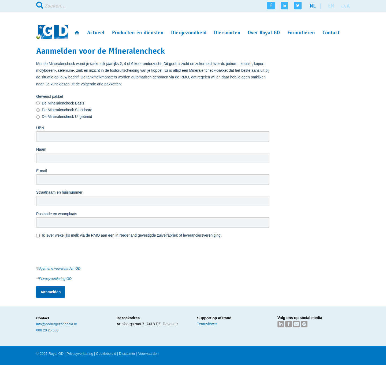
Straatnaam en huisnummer (59, 192)
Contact (331, 32)
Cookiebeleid (106, 354)
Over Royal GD (264, 32)
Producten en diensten (138, 32)
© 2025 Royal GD (50, 354)
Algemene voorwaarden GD (59, 268)
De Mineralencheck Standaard (64, 110)
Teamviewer (207, 324)
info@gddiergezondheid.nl (56, 324)
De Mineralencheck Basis (60, 103)
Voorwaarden (148, 354)
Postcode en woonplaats (56, 214)
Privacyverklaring (80, 354)
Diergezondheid (188, 32)
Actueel (96, 32)
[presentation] (77, 249)
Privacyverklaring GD (55, 279)
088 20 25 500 (47, 330)
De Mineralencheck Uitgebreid (64, 117)
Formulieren (301, 32)
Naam (41, 149)
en (331, 5)
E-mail (41, 171)
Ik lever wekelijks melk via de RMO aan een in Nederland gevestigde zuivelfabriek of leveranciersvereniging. (129, 235)
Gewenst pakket (49, 96)
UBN (40, 128)
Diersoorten (227, 32)
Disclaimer (127, 354)
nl (313, 5)
